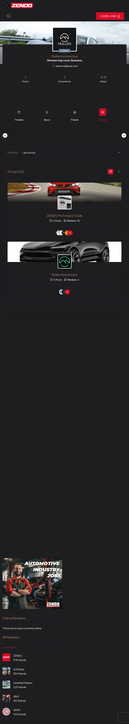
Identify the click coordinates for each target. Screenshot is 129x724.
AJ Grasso (18, 669)
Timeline (19, 119)
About (47, 119)
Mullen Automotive (64, 274)
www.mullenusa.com (67, 66)
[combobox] (71, 152)
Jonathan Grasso (22, 682)
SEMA (16, 710)
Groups (103, 119)
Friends (74, 119)
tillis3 (16, 696)
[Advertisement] (64, 344)
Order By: (13, 152)
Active (10, 647)
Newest (5, 647)
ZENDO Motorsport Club (64, 215)
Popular (15, 647)
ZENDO (17, 655)
